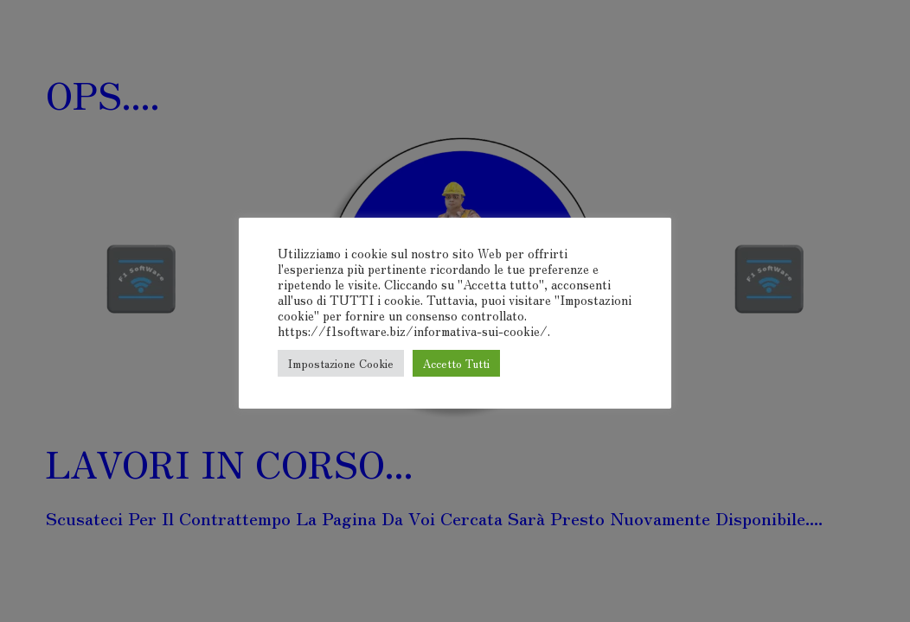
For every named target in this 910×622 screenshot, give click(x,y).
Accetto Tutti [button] (456, 363)
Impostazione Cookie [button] (341, 363)
